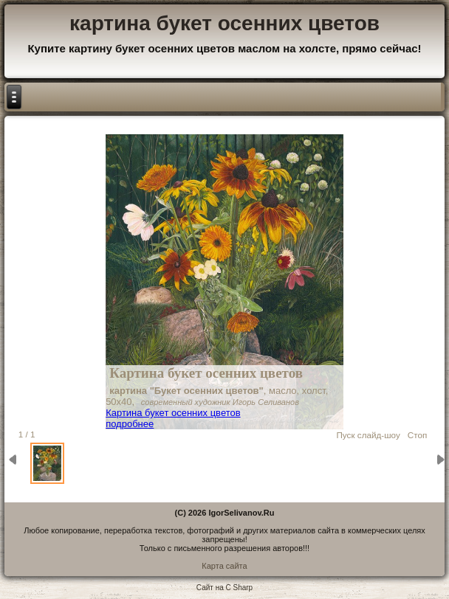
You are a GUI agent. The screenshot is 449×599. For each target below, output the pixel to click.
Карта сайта (224, 565)
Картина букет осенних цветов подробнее (173, 418)
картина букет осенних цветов (224, 23)
